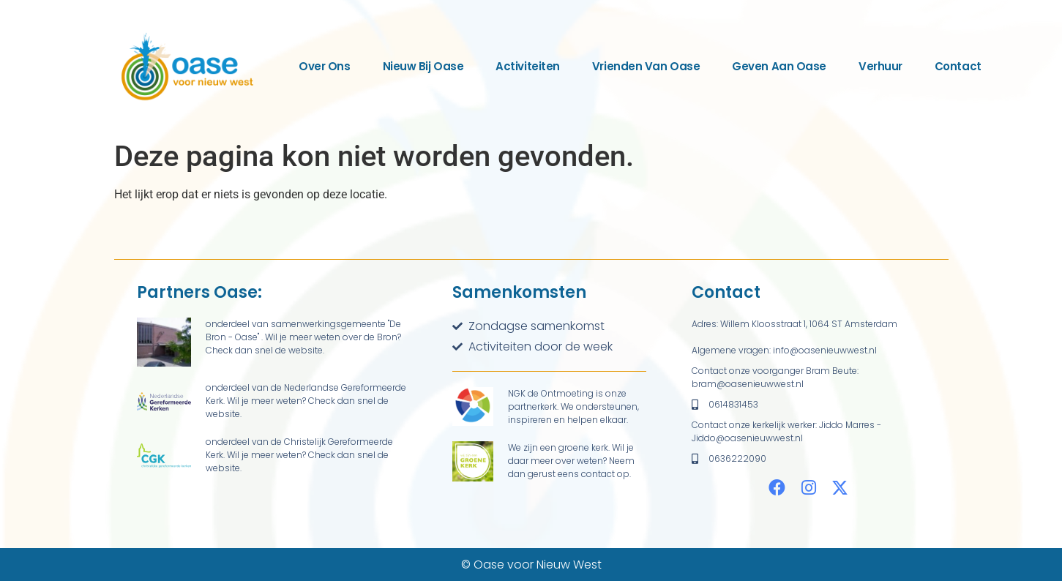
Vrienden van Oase (646, 66)
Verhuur (880, 66)
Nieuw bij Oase (423, 66)
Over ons (324, 66)
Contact (958, 66)
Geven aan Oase (779, 66)
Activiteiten (528, 66)
